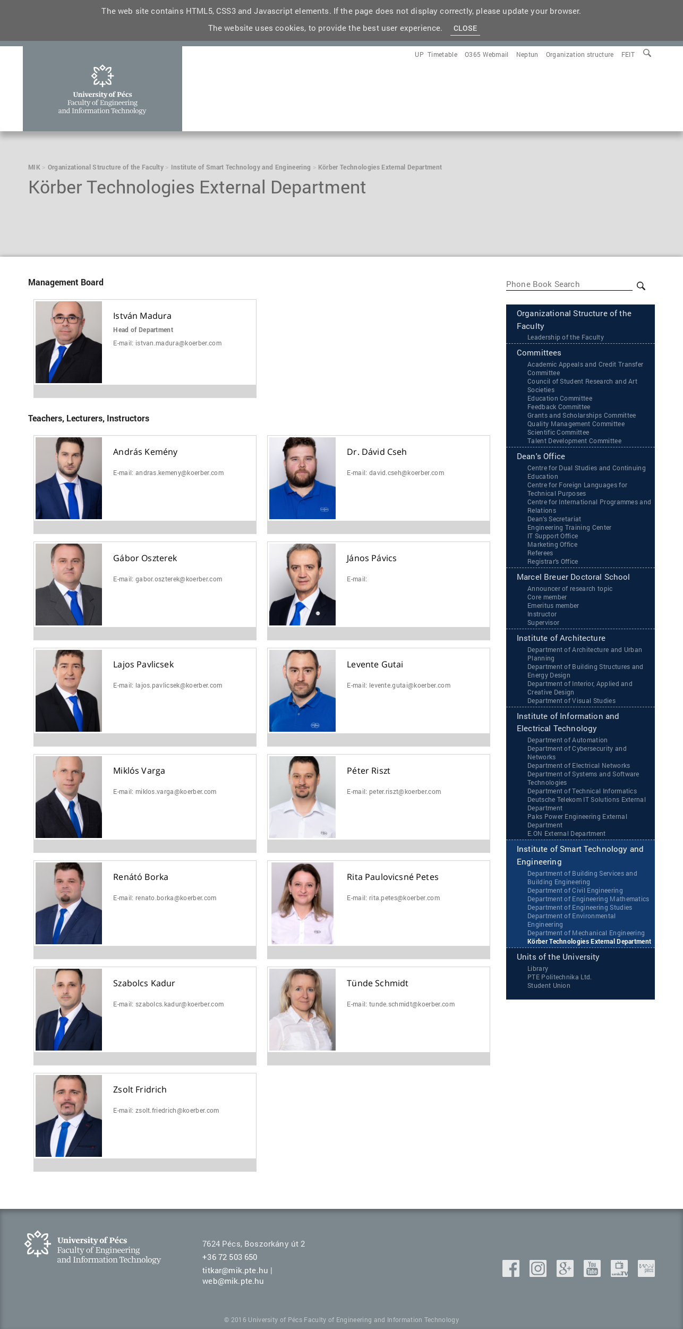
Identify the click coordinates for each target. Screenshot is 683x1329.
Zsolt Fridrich (140, 1089)
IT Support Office (552, 536)
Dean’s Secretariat (554, 519)
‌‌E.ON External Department (566, 834)
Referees (540, 553)
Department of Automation (567, 741)
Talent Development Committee (574, 441)
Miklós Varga (139, 770)
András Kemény (145, 452)
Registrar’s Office (552, 561)
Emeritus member (553, 606)
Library (537, 969)
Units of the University (558, 958)
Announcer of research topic (570, 589)
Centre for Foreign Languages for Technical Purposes (577, 489)
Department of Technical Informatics (582, 792)
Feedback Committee (559, 407)
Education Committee (559, 398)
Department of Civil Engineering (575, 891)
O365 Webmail (487, 54)
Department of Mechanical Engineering (586, 933)
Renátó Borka (140, 877)
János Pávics (372, 558)
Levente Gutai (375, 664)
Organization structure (580, 54)
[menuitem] (628, 54)
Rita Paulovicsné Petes (393, 877)
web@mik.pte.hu (233, 1280)
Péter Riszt (368, 770)
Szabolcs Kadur (144, 983)
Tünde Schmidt (377, 983)
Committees (539, 353)
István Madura (142, 315)
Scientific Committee (558, 432)
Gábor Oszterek (145, 558)
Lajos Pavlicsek (143, 664)
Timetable (442, 54)
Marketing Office (552, 544)
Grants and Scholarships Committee (581, 415)
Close (465, 28)
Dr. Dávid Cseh (377, 452)
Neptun (527, 54)
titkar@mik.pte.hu (235, 1270)
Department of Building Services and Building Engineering (582, 878)
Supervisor (543, 623)
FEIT (628, 54)
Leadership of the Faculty (565, 337)
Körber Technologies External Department (589, 942)
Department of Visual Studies (571, 701)
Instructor (542, 614)
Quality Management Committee (576, 424)
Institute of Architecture (561, 638)
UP (419, 54)
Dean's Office (541, 457)
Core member (547, 597)
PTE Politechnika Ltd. (559, 978)
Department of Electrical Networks (578, 766)
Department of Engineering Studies (580, 908)
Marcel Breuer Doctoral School (573, 577)
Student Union (548, 986)
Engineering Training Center (569, 527)
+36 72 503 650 (229, 1256)
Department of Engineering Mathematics (588, 899)
